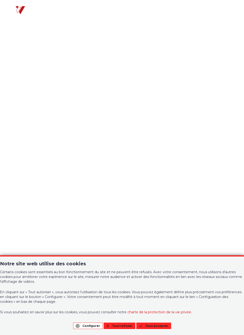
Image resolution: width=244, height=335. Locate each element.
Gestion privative (89, 176)
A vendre (22, 196)
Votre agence (28, 176)
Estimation (83, 187)
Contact (139, 187)
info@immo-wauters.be (37, 254)
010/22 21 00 (27, 247)
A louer (21, 201)
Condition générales (199, 178)
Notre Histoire (145, 176)
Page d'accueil (122, 129)
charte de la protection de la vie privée (159, 312)
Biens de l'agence (32, 187)
